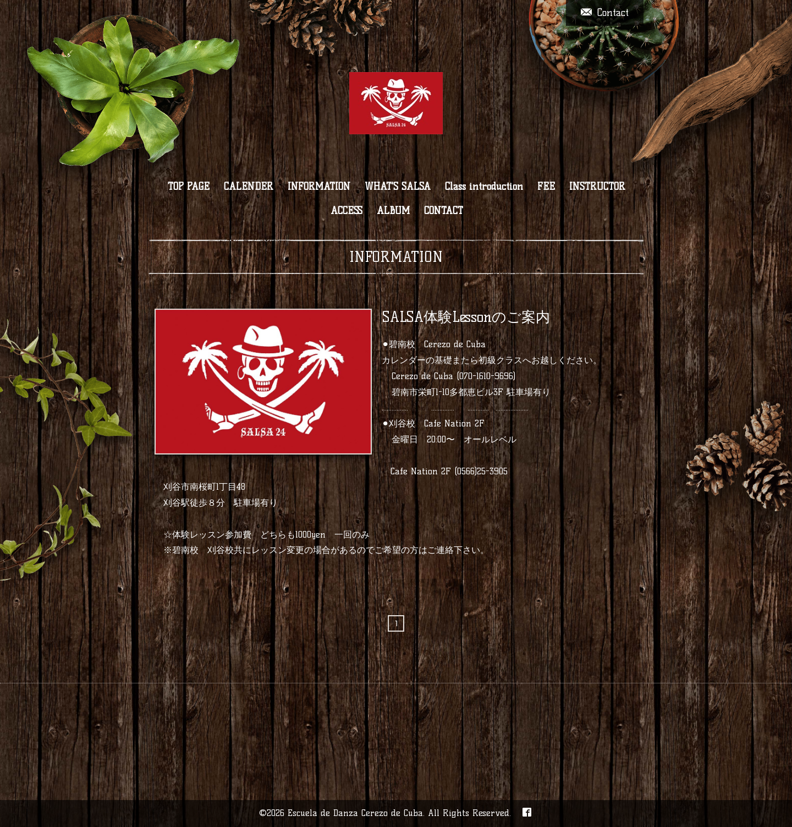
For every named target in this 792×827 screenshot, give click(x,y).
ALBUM (393, 211)
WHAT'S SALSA (398, 186)
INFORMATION (319, 186)
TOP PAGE (189, 186)
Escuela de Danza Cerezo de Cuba (355, 813)
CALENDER (248, 186)
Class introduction (484, 186)
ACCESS (346, 211)
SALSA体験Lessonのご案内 (466, 317)
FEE (546, 186)
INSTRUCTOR (597, 186)
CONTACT (443, 211)
